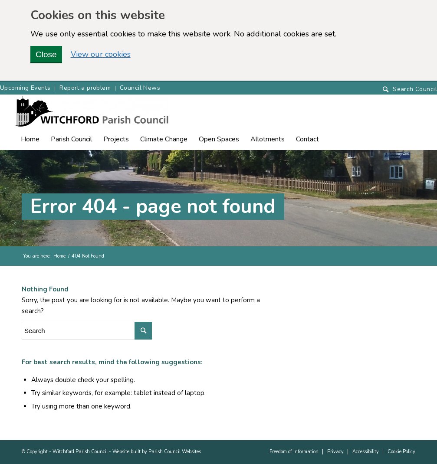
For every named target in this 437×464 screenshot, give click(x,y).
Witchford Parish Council (80, 451)
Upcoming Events (25, 88)
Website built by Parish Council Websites (156, 451)
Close (46, 54)
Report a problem (85, 88)
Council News (140, 88)
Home (59, 256)
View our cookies (101, 54)
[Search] (410, 90)
